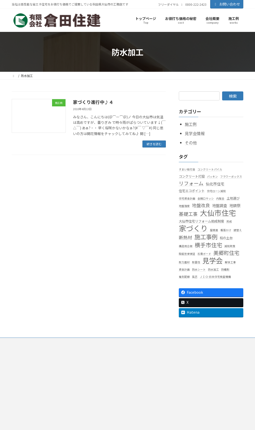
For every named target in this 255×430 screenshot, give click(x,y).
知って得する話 (110, 375)
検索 (233, 96)
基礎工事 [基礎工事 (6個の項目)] (188, 214)
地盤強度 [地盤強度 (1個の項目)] (184, 206)
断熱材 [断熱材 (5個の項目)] (185, 237)
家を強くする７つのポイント (119, 388)
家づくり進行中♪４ (93, 102)
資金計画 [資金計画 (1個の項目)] (184, 270)
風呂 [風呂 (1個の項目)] (194, 277)
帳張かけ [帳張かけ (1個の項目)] (225, 230)
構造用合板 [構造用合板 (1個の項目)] (185, 246)
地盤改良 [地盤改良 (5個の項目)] (201, 205)
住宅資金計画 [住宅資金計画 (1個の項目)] (187, 198)
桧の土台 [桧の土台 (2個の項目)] (226, 238)
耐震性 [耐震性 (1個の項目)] (196, 262)
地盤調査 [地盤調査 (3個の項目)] (219, 205)
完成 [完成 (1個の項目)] (229, 221)
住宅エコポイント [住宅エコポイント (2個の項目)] (192, 191)
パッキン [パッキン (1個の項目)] (212, 176)
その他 (191, 142)
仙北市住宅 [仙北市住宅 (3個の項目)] (215, 184)
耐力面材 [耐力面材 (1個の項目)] (184, 262)
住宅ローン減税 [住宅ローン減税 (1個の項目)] (216, 191)
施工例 (191, 124)
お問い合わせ (226, 3)
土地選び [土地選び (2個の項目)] (233, 198)
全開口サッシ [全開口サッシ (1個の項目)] (205, 198)
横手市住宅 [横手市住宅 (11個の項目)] (208, 244)
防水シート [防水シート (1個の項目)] (199, 270)
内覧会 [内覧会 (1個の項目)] (220, 198)
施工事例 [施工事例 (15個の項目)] (205, 237)
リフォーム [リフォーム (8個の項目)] (191, 183)
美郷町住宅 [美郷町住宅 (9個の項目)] (226, 252)
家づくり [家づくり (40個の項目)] (193, 228)
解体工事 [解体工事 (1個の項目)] (230, 262)
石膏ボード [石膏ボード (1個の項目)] (204, 254)
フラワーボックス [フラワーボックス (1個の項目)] (231, 176)
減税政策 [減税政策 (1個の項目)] (229, 246)
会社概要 (102, 355)
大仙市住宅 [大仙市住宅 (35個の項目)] (218, 212)
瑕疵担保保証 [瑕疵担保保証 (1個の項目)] (187, 254)
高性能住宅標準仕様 (113, 395)
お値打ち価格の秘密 (109, 368)
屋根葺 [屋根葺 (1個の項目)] (214, 230)
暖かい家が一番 (110, 381)
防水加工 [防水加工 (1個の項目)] (213, 270)
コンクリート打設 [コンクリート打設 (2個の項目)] (192, 176)
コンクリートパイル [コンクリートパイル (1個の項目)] (209, 169)
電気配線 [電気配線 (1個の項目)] (184, 277)
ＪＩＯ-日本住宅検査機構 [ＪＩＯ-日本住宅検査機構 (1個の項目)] (215, 277)
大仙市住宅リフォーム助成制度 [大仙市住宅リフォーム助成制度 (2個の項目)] (201, 221)
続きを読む (154, 144)
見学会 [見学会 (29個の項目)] (212, 260)
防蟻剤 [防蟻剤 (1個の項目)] (225, 270)
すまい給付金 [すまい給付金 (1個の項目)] (187, 169)
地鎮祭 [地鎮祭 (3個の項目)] (235, 205)
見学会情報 (195, 133)
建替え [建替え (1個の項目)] (238, 230)
